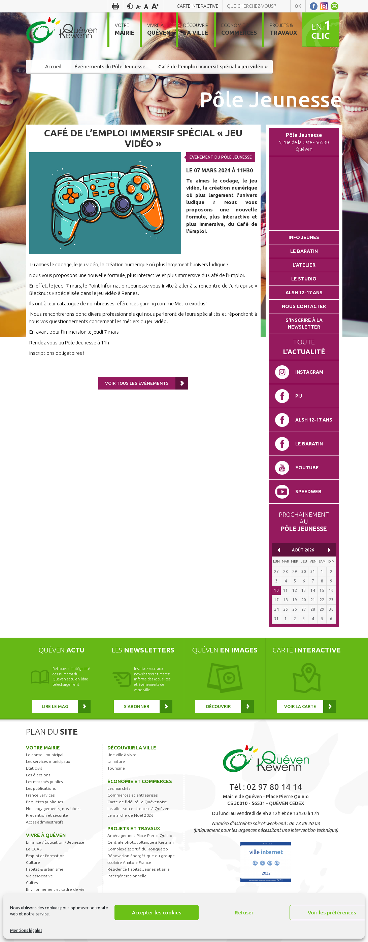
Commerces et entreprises (132, 795)
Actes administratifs (44, 822)
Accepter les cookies (156, 912)
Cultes (32, 882)
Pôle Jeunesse (270, 99)
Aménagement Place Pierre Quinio (139, 835)
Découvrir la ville (131, 747)
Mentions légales (26, 930)
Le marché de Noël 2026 (130, 815)
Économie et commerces (139, 781)
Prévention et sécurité (47, 815)
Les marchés (118, 788)
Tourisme (116, 768)
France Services (40, 795)
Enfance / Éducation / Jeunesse (55, 842)
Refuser (244, 912)
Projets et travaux (133, 828)
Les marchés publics (44, 781)
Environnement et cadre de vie (55, 889)
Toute (304, 347)
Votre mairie (43, 747)
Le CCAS (33, 849)
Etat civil (34, 768)
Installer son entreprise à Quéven (138, 808)
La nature (116, 761)
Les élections (38, 775)
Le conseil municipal (44, 754)
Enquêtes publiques (44, 802)
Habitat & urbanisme (44, 869)
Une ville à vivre (121, 754)
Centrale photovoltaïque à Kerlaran (140, 842)
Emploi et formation (45, 855)
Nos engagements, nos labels (53, 808)
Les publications (41, 788)
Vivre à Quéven (46, 835)
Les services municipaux (48, 761)
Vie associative (39, 876)
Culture (33, 862)
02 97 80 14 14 (274, 787)
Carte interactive (198, 6)
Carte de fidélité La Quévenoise (137, 802)
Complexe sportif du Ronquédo (137, 849)
